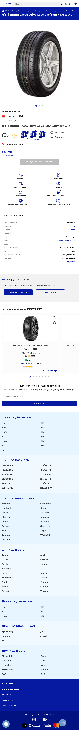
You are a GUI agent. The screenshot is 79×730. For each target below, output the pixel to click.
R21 (3, 450)
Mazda (44, 573)
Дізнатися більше (34, 139)
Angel (43, 636)
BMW (5, 559)
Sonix (4, 530)
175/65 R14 (46, 465)
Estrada (6, 503)
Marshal (6, 517)
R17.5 (4, 441)
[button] (36, 105)
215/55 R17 (7, 483)
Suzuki (5, 591)
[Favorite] (70, 3)
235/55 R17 (46, 488)
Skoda (5, 586)
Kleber (43, 508)
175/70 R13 (7, 465)
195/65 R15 (45, 470)
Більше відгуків (50, 292)
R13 (3, 423)
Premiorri (45, 521)
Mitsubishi (7, 669)
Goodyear (45, 503)
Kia (42, 568)
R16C (4, 436)
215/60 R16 (7, 479)
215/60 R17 (46, 483)
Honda (44, 564)
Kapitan (6, 636)
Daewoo (6, 660)
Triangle (6, 535)
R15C (4, 432)
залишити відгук (18, 292)
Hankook (6, 508)
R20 (42, 445)
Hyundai (6, 568)
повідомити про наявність (39, 162)
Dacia (43, 656)
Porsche (44, 582)
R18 (42, 441)
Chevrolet (7, 656)
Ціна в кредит (7, 156)
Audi (42, 555)
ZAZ (4, 674)
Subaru (44, 586)
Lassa (5, 512)
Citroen (44, 559)
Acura (5, 555)
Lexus (5, 573)
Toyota (44, 591)
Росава (6, 539)
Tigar (43, 530)
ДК (42, 631)
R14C (4, 427)
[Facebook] (45, 719)
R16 (42, 432)
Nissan (43, 577)
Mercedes (7, 577)
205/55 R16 (7, 474)
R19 (3, 445)
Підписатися (39, 403)
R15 (42, 427)
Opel (4, 582)
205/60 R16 (46, 474)
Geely (5, 564)
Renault (44, 669)
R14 (42, 423)
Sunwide (45, 526)
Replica (6, 640)
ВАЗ (42, 674)
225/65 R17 (7, 488)
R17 (42, 436)
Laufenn (44, 512)
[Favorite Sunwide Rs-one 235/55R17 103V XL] (55, 317)
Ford (42, 660)
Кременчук (8, 631)
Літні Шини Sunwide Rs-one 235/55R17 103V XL (30, 346)
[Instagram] (34, 719)
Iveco (43, 665)
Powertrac (7, 521)
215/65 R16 (45, 479)
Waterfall (45, 535)
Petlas (5, 526)
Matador (45, 517)
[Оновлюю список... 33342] (55, 322)
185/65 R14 (7, 470)
